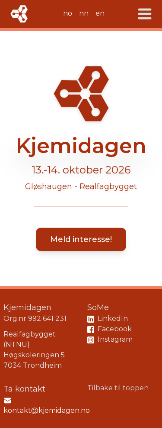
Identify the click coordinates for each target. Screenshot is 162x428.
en (100, 13)
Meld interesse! (81, 239)
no (67, 13)
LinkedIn (107, 318)
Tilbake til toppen (118, 388)
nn (84, 13)
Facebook (109, 329)
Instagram (110, 339)
